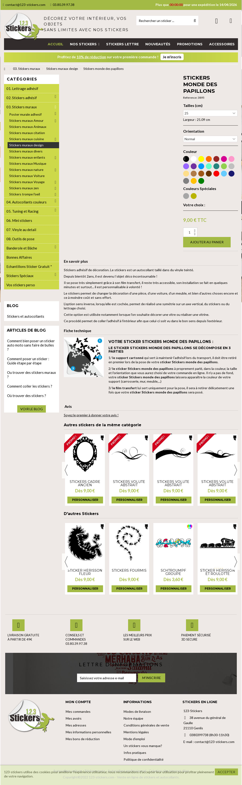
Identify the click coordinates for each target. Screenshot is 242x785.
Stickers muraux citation (27, 133)
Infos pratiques (135, 753)
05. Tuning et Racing (22, 211)
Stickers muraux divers (26, 151)
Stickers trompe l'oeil (24, 194)
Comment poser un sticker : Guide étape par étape (28, 361)
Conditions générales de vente (146, 725)
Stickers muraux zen (24, 188)
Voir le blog (31, 409)
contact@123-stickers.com (24, 5)
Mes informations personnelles (88, 732)
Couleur (190, 151)
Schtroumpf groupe (173, 572)
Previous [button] (66, 470)
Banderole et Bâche (21, 248)
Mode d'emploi (134, 739)
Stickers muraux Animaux (27, 127)
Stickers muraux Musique (27, 163)
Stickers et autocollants (25, 316)
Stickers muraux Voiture (27, 176)
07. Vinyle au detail (21, 230)
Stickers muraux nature (26, 170)
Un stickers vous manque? (143, 746)
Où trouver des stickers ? (26, 395)
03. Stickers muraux (21, 107)
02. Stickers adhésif (21, 98)
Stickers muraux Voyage (27, 182)
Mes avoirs (74, 718)
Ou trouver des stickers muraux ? (31, 374)
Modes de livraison (137, 711)
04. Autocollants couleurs (26, 202)
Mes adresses (76, 725)
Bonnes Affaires (19, 257)
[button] (85, 44)
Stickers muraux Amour (26, 120)
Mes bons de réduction (83, 739)
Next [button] (235, 470)
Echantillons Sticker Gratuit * (29, 266)
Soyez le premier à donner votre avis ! (91, 415)
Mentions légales (136, 732)
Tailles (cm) (193, 105)
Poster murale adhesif (25, 114)
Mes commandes (78, 711)
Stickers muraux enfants (27, 157)
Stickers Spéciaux (20, 276)
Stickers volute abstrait (129, 483)
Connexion (216, 21)
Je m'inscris (172, 57)
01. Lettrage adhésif (22, 88)
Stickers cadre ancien (85, 483)
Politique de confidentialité (144, 759)
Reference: (190, 97)
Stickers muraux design (26, 145)
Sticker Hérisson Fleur (85, 572)
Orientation (193, 131)
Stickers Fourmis (129, 570)
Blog (12, 306)
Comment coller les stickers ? (29, 386)
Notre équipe (133, 718)
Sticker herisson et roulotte (217, 572)
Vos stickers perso (20, 285)
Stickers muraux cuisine (26, 139)
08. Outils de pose (20, 239)
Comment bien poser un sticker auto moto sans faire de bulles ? (31, 345)
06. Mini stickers (19, 220)
